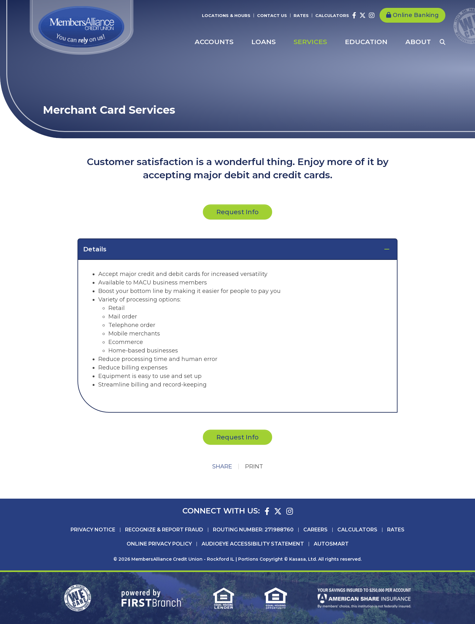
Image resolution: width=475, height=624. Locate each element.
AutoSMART (331, 544)
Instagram (372, 15)
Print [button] (254, 466)
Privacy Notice (93, 530)
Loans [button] (263, 42)
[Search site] (442, 42)
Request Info (237, 437)
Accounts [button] (214, 42)
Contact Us (272, 15)
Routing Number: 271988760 (253, 530)
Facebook (354, 15)
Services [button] (310, 42)
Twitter (362, 15)
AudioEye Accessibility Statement (253, 544)
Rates (301, 15)
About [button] (418, 42)
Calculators (332, 15)
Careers (315, 530)
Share (222, 466)
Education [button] (366, 42)
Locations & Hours (226, 15)
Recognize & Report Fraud (164, 530)
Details (94, 249)
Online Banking (416, 15)
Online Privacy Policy (159, 544)
